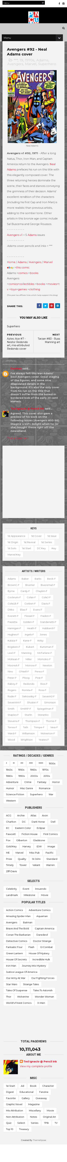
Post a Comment (19, 449)
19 (22, 69)
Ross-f (43, 701)
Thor (8, 1013)
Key (25, 565)
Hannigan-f (15, 639)
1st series (14, 559)
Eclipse (41, 845)
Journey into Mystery (34, 982)
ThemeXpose (39, 1157)
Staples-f (14, 725)
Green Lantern (14, 970)
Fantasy (41, 799)
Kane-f (28, 651)
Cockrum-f (15, 608)
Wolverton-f (34, 750)
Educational (26, 1109)
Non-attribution (15, 1133)
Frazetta (13, 633)
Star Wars (11, 1001)
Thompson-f (33, 732)
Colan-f (32, 608)
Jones (44, 645)
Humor (10, 805)
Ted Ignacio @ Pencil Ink (28, 419)
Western (11, 817)
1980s (9, 793)
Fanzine (43, 1109)
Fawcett (11, 851)
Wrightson (15, 756)
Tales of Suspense (16, 1007)
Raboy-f (14, 694)
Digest (10, 1109)
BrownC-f (15, 596)
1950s (21, 786)
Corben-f (31, 614)
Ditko (12, 620)
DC (24, 838)
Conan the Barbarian (18, 951)
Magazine (34, 1121)
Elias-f (24, 620)
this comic (24, 278)
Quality (22, 876)
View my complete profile (36, 1083)
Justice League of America (21, 989)
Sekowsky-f (30, 707)
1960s (33, 786)
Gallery (26, 1115)
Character (48, 1103)
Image (51, 863)
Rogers (13, 701)
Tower (23, 882)
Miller (30, 670)
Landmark (12, 912)
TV (56, 1140)
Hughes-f (14, 645)
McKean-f (15, 670)
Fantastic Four (14, 964)
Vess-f (29, 744)
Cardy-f (26, 602)
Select (21, 1140)
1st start (44, 559)
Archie (21, 832)
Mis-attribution (14, 1127)
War (51, 811)
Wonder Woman (44, 1013)
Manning (28, 664)
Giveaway (41, 1115)
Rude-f (13, 707)
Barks (39, 589)
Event (26, 906)
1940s (9, 786)
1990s (21, 793)
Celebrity (11, 906)
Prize (9, 876)
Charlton (11, 838)
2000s (34, 793)
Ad (22, 1103)
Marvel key (40, 565)
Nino (11, 682)
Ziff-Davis (11, 888)
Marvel (31, 73)
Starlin (29, 725)
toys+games (22, 300)
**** (31, 780)
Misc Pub (34, 869)
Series (34, 1140)
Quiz (8, 1140)
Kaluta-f (13, 651)
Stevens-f (15, 732)
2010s (47, 793)
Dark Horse (38, 838)
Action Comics (14, 927)
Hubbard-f (49, 639)
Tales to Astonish (43, 1007)
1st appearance (17, 547)
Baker (26, 589)
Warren (50, 882)
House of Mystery (39, 970)
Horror (56, 799)
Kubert (31, 657)
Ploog (27, 688)
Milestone (29, 912)
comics (24, 284)
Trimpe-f (14, 744)
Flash (31, 964)
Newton (48, 676)
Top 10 (9, 1146)
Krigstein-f (15, 657)
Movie (44, 912)
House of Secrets (16, 976)
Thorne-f (14, 738)
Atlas (33, 832)
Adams (43, 69)
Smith (12, 719)
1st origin (29, 553)
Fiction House (30, 851)
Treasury (24, 1146)
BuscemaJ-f (49, 596)
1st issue (13, 553)
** (14, 780)
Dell (53, 838)
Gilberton (21, 857)
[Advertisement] (33, 492)
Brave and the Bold (17, 945)
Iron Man (11, 982)
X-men (41, 1020)
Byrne (12, 602)
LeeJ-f (13, 664)
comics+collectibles (22, 294)
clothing (38, 300)
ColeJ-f (47, 608)
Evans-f (38, 620)
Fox (8, 857)
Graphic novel (14, 1121)
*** (17, 69)
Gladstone (39, 857)
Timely (10, 882)
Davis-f (47, 614)
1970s (30, 69)
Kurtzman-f (48, 657)
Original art (49, 1133)
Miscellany (35, 1127)
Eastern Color (23, 845)
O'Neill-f (25, 682)
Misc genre (26, 805)
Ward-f (43, 744)
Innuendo (40, 906)
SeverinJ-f (49, 707)
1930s (52, 780)
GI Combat (46, 964)
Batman (27, 939)
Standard (51, 876)
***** (41, 780)
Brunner (31, 596)
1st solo (29, 559)
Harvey (27, 863)
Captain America (44, 945)
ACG (8, 832)
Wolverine (23, 1013)
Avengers (16, 73)
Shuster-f (33, 713)
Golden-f (29, 633)
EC (7, 845)
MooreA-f (15, 676)
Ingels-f (30, 645)
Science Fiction (15, 811)
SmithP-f (26, 719)
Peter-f (13, 688)
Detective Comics (16, 958)
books (35, 284)
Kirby (41, 651)
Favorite (11, 1115)
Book (33, 1103)
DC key (13, 565)
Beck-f (52, 589)
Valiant (36, 882)
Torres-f (30, 738)
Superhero (48, 73)
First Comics (50, 851)
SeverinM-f (15, 713)
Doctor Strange (42, 958)
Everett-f (14, 627)
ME (8, 869)
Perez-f (40, 682)
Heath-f (33, 639)
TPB (46, 1140)
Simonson (51, 713)
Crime (27, 799)
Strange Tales (31, 1001)
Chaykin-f (42, 602)
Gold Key (11, 863)
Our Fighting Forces (42, 995)
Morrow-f (32, 676)
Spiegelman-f (46, 719)
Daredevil (42, 951)
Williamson (15, 750)
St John (36, 876)
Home (12, 273)
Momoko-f (45, 670)
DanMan (17, 379)
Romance (44, 805)
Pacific (49, 869)
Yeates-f (32, 756)
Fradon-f (47, 627)
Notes (33, 1133)
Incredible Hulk (41, 976)
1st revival (45, 553)
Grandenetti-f (49, 633)
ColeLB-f (14, 614)
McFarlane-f (45, 664)
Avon (45, 832)
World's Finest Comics (18, 1020)
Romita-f (28, 701)
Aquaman (42, 933)
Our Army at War (15, 995)
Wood (51, 750)
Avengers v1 (16, 245)
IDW (39, 863)
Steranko (44, 725)
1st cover (37, 547)
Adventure (12, 799)
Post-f (40, 688)
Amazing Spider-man (18, 933)
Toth (43, 738)
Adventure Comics (39, 927)
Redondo (30, 694)
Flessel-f (31, 627)
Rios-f (45, 694)
